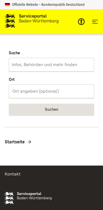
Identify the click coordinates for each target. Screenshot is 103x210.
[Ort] (51, 91)
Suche (14, 53)
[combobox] (51, 65)
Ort (12, 79)
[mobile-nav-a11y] (81, 21)
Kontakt (13, 174)
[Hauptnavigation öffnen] (95, 21)
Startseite (15, 141)
